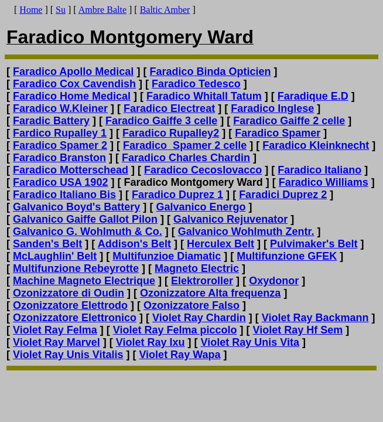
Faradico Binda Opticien (210, 71)
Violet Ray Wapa (179, 354)
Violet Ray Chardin (199, 318)
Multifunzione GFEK (287, 256)
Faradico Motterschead (70, 170)
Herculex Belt (220, 244)
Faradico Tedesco (196, 84)
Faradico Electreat (169, 108)
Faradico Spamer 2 (60, 145)
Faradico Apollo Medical (73, 71)
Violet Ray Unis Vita (250, 342)
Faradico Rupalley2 (170, 133)
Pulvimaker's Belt (313, 244)
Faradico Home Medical (72, 96)
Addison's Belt (134, 244)
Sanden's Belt (47, 244)
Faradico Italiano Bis (64, 194)
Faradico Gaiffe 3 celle (161, 121)
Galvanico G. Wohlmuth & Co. (87, 231)
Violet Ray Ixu (150, 342)
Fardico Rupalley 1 (60, 133)
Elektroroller (202, 281)
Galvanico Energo (200, 207)
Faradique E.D (313, 96)
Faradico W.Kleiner (60, 108)
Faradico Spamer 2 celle (185, 145)
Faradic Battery (51, 121)
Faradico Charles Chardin (186, 158)
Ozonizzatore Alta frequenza (210, 293)
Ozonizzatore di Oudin (68, 293)
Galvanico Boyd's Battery (76, 207)
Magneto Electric (197, 268)
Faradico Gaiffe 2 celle (289, 121)
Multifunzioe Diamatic (166, 256)
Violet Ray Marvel (56, 342)
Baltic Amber (165, 10)
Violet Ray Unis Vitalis (68, 354)
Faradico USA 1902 (60, 182)
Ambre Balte (102, 10)
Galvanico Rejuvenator (230, 219)
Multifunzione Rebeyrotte (76, 268)
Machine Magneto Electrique (84, 281)
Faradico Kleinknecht (315, 145)
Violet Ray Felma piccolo (175, 330)
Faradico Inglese (272, 108)
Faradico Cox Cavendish (74, 84)
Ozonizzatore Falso (191, 305)
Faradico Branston (59, 158)
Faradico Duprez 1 (177, 194)
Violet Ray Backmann (315, 318)
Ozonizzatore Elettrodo (70, 305)
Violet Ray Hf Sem (298, 330)
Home (30, 10)
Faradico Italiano (319, 170)
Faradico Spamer (277, 133)
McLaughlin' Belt (55, 256)
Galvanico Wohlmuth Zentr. (246, 231)
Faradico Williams (323, 182)
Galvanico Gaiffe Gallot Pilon (85, 219)
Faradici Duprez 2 (283, 194)
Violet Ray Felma (55, 330)
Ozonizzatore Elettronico (74, 318)
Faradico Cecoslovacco (203, 170)
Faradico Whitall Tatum (204, 96)
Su (61, 10)
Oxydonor (274, 281)
